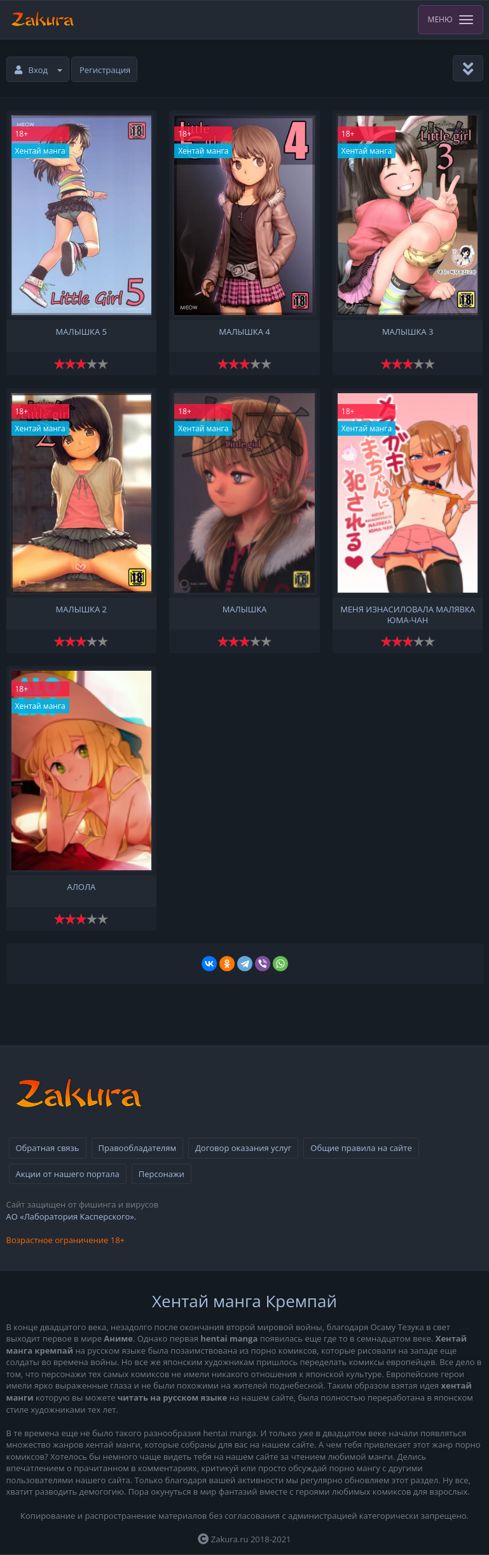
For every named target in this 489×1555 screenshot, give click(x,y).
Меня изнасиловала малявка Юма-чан (407, 613)
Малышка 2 (81, 609)
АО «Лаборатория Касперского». (71, 1216)
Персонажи (161, 1174)
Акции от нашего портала (68, 1174)
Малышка (245, 609)
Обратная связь (47, 1148)
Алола (81, 887)
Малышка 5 (81, 331)
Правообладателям (137, 1148)
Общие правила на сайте (360, 1148)
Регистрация (104, 70)
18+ (22, 133)
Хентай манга (40, 150)
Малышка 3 (407, 331)
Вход (39, 70)
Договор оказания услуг (243, 1148)
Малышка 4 (244, 331)
